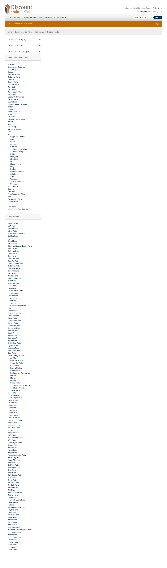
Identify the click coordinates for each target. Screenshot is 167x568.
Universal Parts (13, 515)
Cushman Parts (13, 271)
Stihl (12, 177)
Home (9, 32)
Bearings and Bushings (16, 67)
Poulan (12, 169)
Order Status (157, 8)
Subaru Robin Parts (15, 492)
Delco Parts (12, 273)
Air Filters (11, 65)
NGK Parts (11, 440)
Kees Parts (12, 393)
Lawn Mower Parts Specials (18, 209)
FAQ (135, 8)
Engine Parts (12, 102)
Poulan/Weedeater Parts (17, 455)
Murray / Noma (15, 164)
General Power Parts (15, 313)
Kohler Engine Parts (15, 398)
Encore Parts (12, 288)
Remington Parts (14, 468)
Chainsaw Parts (60, 17)
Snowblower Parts (45, 17)
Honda (12, 142)
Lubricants (11, 109)
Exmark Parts (13, 293)
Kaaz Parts (12, 353)
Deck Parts (12, 89)
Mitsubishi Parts (13, 433)
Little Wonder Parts (15, 420)
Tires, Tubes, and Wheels (17, 194)
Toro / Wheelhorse (17, 182)
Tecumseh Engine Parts (16, 500)
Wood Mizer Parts (14, 532)
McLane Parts (13, 430)
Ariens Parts (12, 231)
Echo (12, 139)
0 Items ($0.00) (156, 12)
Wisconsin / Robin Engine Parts (19, 530)
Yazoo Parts (12, 545)
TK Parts (11, 505)
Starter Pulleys (18, 152)
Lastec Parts (12, 410)
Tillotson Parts (13, 502)
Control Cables (13, 82)
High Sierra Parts (14, 328)
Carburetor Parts (14, 77)
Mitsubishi (14, 159)
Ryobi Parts (12, 473)
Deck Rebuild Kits (14, 92)
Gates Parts (12, 308)
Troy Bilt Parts (13, 510)
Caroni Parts (12, 253)
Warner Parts (12, 525)
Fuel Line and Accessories (17, 104)
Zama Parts (12, 547)
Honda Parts (12, 333)
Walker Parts (12, 520)
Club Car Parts (13, 261)
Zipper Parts (12, 550)
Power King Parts (14, 458)
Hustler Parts (12, 341)
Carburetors (12, 79)
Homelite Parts (13, 331)
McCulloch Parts (14, 428)
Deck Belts (11, 87)
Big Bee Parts (13, 239)
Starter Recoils (13, 187)
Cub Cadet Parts (14, 268)
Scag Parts (12, 478)
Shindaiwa (14, 174)
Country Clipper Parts (16, 263)
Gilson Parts (12, 318)
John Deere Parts (14, 351)
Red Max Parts (13, 465)
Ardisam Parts (13, 229)
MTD (12, 162)
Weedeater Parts (14, 527)
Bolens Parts (12, 244)
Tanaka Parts (12, 497)
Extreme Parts (13, 296)
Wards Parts (12, 522)
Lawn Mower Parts (29, 17)
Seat (9, 124)
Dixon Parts (12, 281)
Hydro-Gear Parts (14, 343)
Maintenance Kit (13, 112)
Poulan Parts (12, 453)
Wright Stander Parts (15, 537)
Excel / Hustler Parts (15, 291)
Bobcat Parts (12, 241)
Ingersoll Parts (13, 346)
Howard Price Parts (15, 336)
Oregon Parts (12, 445)
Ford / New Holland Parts (17, 306)
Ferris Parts (12, 301)
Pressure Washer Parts (16, 119)
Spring (10, 132)
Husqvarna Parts (14, 338)
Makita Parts (12, 423)
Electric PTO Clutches (16, 97)
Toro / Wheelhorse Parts (16, 507)
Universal (13, 184)
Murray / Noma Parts (15, 438)
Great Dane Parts (14, 326)
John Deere (14, 144)
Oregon (13, 167)
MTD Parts (11, 435)
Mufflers (10, 114)
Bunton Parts (12, 248)
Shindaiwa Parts (14, 482)
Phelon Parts (12, 450)
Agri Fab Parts (13, 224)
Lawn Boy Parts (13, 415)
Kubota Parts (12, 403)
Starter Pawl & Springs (21, 149)
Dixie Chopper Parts (15, 278)
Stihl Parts (11, 490)
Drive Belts (12, 94)
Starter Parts (53, 32)
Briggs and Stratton (17, 137)
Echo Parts (12, 286)
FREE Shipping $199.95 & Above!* (20, 24)
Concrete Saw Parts (13, 17)
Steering (11, 189)
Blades (10, 72)
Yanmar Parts (13, 542)
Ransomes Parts (14, 463)
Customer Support (145, 8)
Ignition (10, 107)
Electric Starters (13, 99)
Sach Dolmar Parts (15, 475)
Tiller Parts (11, 192)
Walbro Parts (12, 517)
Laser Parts (12, 408)
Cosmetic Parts (13, 84)
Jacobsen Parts (13, 348)
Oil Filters (11, 117)
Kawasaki (39, 32)
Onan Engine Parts (15, 443)
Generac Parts (13, 311)
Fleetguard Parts (14, 303)
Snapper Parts (13, 487)
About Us (128, 8)
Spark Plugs (12, 127)
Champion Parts (13, 258)
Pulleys (10, 122)
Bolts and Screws (14, 75)
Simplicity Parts (13, 485)
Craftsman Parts (14, 266)
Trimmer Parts (13, 201)
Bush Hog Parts (13, 251)
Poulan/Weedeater (17, 172)
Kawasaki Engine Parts (16, 356)
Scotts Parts (12, 480)
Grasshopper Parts (15, 321)
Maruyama (14, 157)
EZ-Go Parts (12, 298)
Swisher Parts (13, 495)
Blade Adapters (13, 70)
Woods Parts (12, 535)
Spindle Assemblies (15, 129)
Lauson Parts (12, 413)
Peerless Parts (13, 448)
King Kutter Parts (14, 395)
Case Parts (12, 256)
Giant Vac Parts (13, 316)
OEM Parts (12, 206)
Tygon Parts (12, 512)
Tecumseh (14, 179)
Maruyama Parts (14, 425)
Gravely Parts (13, 323)
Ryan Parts (12, 470)
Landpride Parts (13, 405)
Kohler (12, 154)
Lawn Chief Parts (14, 418)
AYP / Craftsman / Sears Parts (19, 234)
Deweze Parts (13, 276)
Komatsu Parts (13, 400)
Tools (9, 196)
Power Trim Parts (14, 460)
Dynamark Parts (13, 283)
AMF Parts (11, 226)
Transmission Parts (15, 199)
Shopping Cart (145, 12)
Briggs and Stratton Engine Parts (20, 246)
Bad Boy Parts (13, 236)
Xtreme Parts (12, 540)
